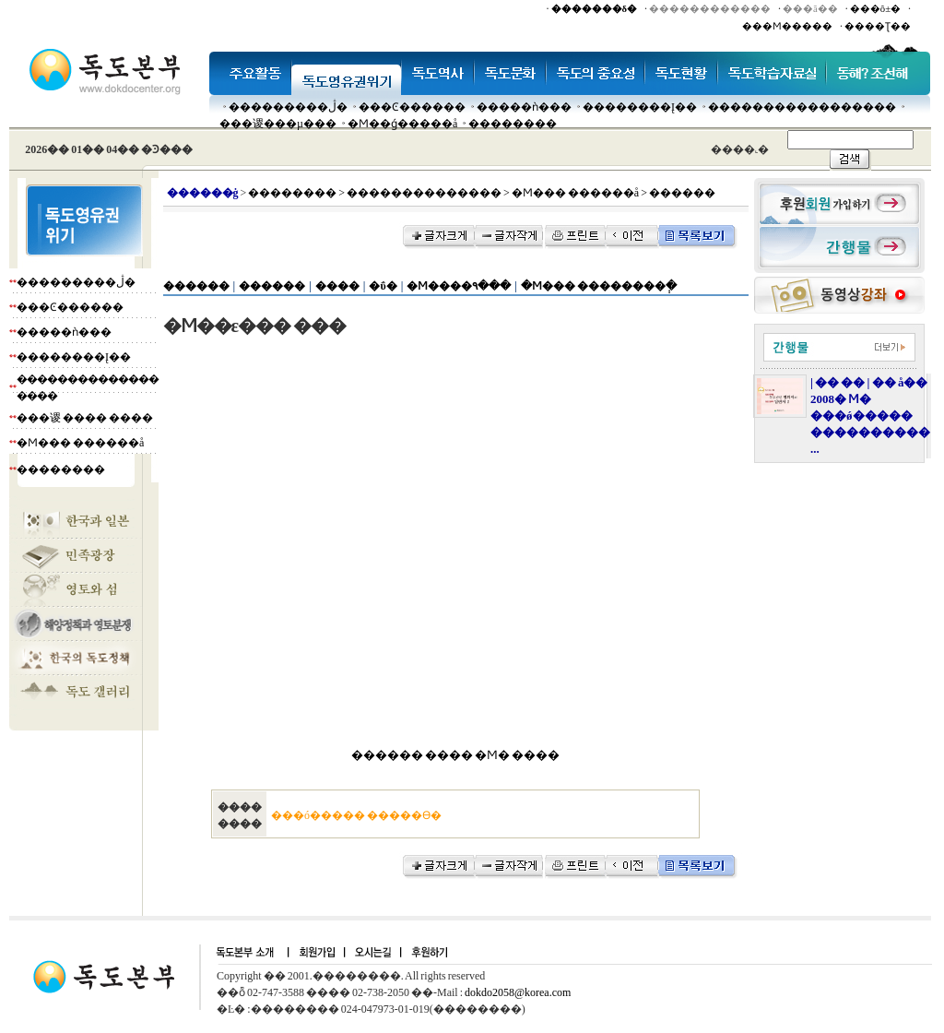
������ (196, 285)
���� (337, 285)
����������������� (802, 107)
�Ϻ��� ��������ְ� (599, 285)
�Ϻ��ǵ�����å (402, 123)
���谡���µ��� (277, 123)
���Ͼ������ (412, 107)
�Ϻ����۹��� (459, 285)
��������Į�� (640, 107)
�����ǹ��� (524, 107)
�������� (512, 123)
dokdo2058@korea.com (518, 992)
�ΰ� (382, 285)
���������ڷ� (288, 107)
